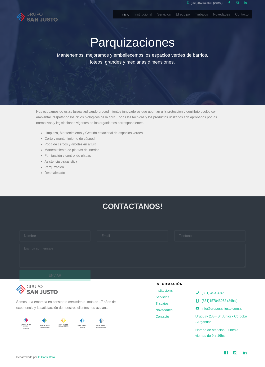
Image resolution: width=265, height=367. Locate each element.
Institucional (143, 14)
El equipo (183, 14)
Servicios (164, 14)
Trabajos (201, 14)
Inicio (125, 14)
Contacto (241, 14)
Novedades (221, 14)
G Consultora (46, 357)
